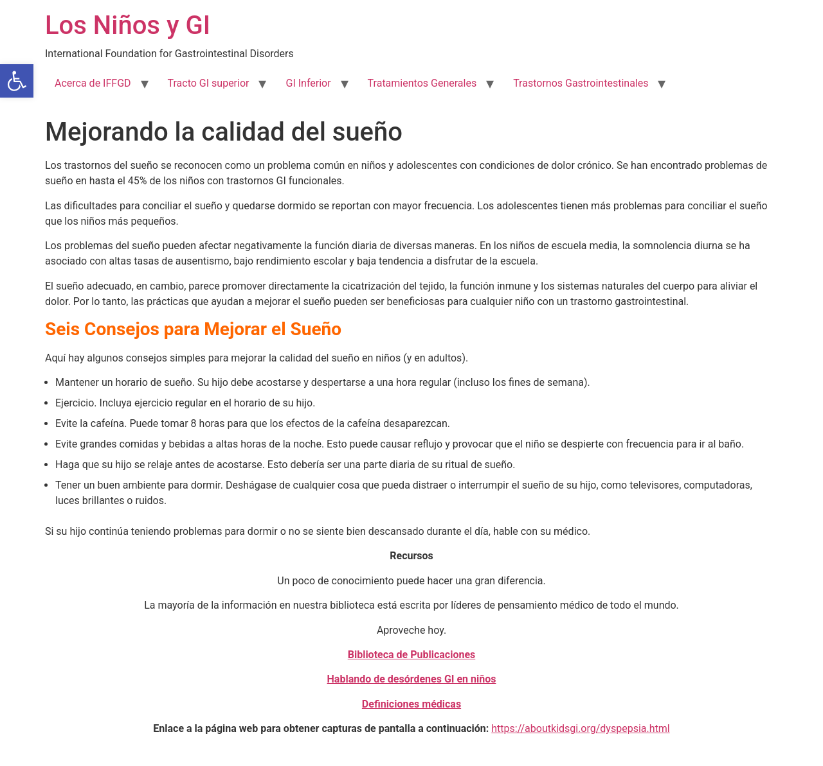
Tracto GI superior (208, 83)
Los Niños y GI (127, 25)
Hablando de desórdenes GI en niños (411, 679)
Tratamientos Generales (422, 83)
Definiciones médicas (411, 704)
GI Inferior (307, 83)
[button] (16, 81)
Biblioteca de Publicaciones (412, 654)
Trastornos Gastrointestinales (580, 83)
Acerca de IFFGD (93, 83)
